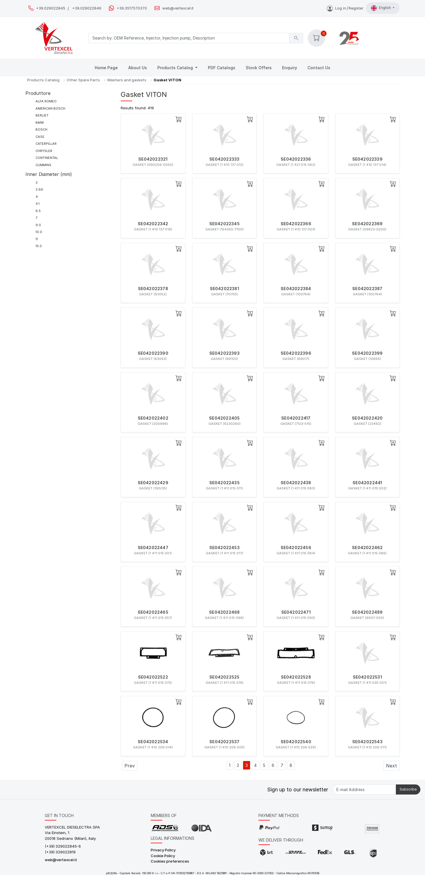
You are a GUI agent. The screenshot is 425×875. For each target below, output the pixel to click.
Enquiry (289, 67)
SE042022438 (296, 482)
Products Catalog (175, 67)
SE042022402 (153, 418)
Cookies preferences (170, 861)
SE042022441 (367, 482)
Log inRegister (345, 8)
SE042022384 (296, 288)
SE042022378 (153, 288)
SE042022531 (367, 677)
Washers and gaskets (126, 80)
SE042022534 (153, 741)
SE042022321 (152, 159)
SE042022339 (367, 159)
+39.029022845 (50, 8)
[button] (316, 38)
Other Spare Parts (83, 80)
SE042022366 (296, 223)
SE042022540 (296, 741)
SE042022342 (153, 223)
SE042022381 (224, 288)
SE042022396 (296, 353)
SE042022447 (153, 547)
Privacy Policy (163, 850)
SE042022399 (367, 353)
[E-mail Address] (364, 789)
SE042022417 (295, 418)
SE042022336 (296, 159)
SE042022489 (367, 612)
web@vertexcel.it (177, 8)
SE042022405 (224, 418)
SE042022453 (224, 547)
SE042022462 (367, 547)
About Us (137, 67)
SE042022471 (296, 612)
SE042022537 (224, 741)
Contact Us (318, 67)
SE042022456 (296, 547)
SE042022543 (367, 741)
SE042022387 (367, 288)
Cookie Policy (163, 855)
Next (391, 766)
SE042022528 (296, 677)
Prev (129, 766)
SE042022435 (224, 482)
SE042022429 (153, 482)
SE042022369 (367, 223)
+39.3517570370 (132, 8)
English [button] (381, 8)
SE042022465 (153, 612)
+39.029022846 (86, 8)
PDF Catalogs (221, 67)
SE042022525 (224, 677)
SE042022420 (367, 418)
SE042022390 (153, 353)
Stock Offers (259, 67)
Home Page (106, 67)
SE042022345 (224, 223)
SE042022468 (224, 612)
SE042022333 (224, 159)
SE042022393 (224, 353)
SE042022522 (153, 677)
